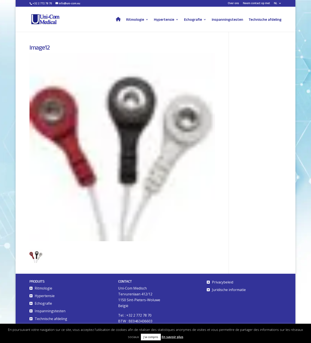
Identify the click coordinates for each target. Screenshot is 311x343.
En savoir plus (172, 337)
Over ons (233, 3)
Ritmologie (135, 19)
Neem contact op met (256, 3)
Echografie (193, 19)
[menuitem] (278, 4)
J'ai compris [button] (150, 337)
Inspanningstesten (227, 19)
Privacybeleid (222, 282)
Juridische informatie (229, 289)
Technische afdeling (265, 19)
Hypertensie (164, 19)
